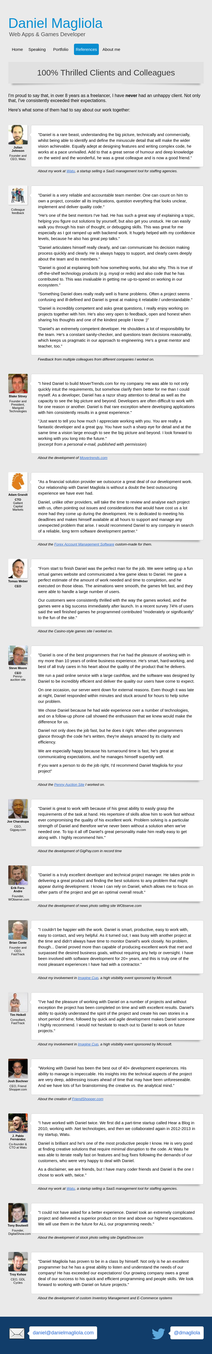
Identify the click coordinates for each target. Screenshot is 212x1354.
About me (111, 49)
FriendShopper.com (88, 1099)
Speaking (37, 49)
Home (17, 49)
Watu (71, 171)
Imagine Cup (88, 978)
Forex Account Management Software (84, 544)
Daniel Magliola (55, 23)
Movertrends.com (93, 458)
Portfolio (60, 49)
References (86, 49)
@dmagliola (187, 1332)
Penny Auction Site (69, 784)
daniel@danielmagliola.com (63, 1332)
